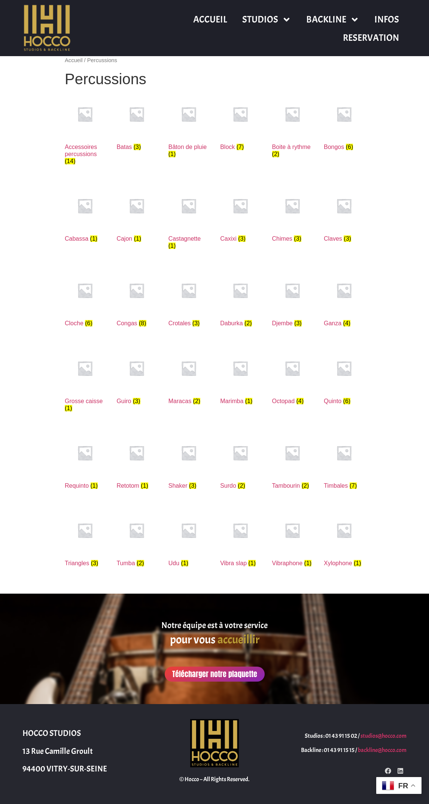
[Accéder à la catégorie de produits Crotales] (188, 300)
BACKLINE (332, 19)
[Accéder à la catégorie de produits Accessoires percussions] (85, 131)
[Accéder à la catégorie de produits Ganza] (344, 300)
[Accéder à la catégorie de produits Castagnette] (188, 219)
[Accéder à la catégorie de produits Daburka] (240, 300)
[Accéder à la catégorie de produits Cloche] (85, 300)
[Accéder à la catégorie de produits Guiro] (136, 378)
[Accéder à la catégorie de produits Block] (240, 123)
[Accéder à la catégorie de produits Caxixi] (240, 215)
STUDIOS (266, 19)
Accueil (73, 60)
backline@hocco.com (382, 750)
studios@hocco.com (383, 736)
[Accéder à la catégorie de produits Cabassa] (85, 215)
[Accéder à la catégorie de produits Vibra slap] (240, 540)
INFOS (386, 19)
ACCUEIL (210, 19)
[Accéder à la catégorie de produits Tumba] (136, 540)
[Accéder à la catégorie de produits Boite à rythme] (292, 127)
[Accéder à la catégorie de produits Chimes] (292, 215)
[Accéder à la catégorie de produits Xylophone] (344, 540)
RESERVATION (371, 38)
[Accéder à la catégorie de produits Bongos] (344, 123)
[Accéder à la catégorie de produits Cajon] (136, 215)
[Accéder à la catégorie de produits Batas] (136, 123)
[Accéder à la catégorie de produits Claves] (344, 215)
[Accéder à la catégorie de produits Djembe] (292, 300)
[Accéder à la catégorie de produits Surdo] (240, 462)
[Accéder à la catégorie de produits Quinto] (344, 378)
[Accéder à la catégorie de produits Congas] (136, 300)
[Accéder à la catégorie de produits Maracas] (188, 378)
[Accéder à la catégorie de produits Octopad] (292, 378)
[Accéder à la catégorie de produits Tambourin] (292, 462)
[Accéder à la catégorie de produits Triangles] (85, 540)
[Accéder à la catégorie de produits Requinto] (85, 462)
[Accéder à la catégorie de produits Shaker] (188, 462)
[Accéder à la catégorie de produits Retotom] (136, 462)
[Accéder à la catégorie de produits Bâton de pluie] (188, 127)
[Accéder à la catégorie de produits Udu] (188, 540)
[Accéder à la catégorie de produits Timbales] (344, 462)
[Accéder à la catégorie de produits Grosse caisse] (85, 381)
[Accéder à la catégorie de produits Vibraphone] (292, 540)
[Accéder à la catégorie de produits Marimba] (240, 378)
